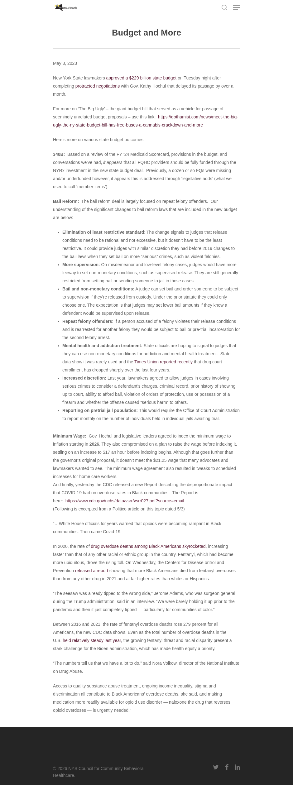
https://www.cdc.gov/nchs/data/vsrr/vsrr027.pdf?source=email (124, 500)
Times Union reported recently (163, 361)
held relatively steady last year (92, 640)
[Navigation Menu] (236, 7)
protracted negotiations (97, 86)
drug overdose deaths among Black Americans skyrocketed (148, 546)
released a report (91, 570)
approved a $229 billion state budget (141, 77)
